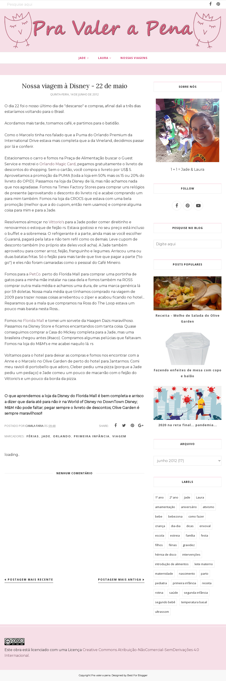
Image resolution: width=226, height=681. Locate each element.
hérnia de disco (165, 554)
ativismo (208, 507)
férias (32, 436)
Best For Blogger (137, 675)
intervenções (191, 554)
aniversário (189, 507)
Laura (200, 497)
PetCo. (35, 274)
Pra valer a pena (101, 675)
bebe (158, 516)
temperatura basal (194, 602)
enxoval (205, 526)
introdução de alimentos (172, 564)
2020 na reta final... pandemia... (187, 425)
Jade (46, 436)
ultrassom (162, 612)
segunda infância (196, 593)
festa (204, 535)
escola (159, 535)
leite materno (204, 564)
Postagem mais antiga (119, 579)
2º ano (174, 497)
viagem (119, 436)
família (190, 535)
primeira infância (92, 436)
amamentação (165, 507)
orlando (62, 436)
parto (204, 574)
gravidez (189, 545)
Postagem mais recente (30, 579)
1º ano (159, 497)
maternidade (164, 574)
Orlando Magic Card (57, 164)
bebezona (175, 516)
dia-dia (175, 526)
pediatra (161, 583)
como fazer (196, 516)
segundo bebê (165, 602)
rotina (159, 593)
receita (207, 583)
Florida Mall (33, 321)
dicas (190, 526)
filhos (159, 545)
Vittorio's (56, 222)
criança (160, 526)
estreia (175, 535)
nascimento (187, 574)
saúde (173, 593)
